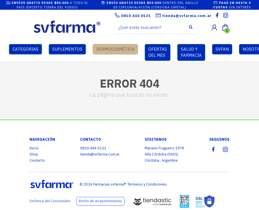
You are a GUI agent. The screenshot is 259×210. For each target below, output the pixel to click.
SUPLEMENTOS (67, 49)
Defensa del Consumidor (50, 201)
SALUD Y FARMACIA (191, 52)
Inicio (34, 148)
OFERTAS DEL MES (157, 52)
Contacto (37, 160)
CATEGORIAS (25, 49)
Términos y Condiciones (147, 184)
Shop (33, 154)
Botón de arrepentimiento (100, 201)
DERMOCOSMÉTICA (115, 49)
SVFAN (222, 49)
